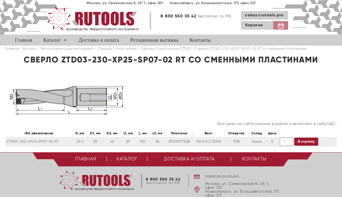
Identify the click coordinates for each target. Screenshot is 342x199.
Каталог (52, 40)
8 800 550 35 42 (178, 16)
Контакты (200, 40)
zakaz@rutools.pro (264, 15)
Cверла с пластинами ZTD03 (166, 49)
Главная (23, 40)
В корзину (306, 141)
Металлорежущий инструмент (67, 49)
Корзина (254, 25)
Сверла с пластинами (117, 49)
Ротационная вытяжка (154, 40)
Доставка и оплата (99, 40)
